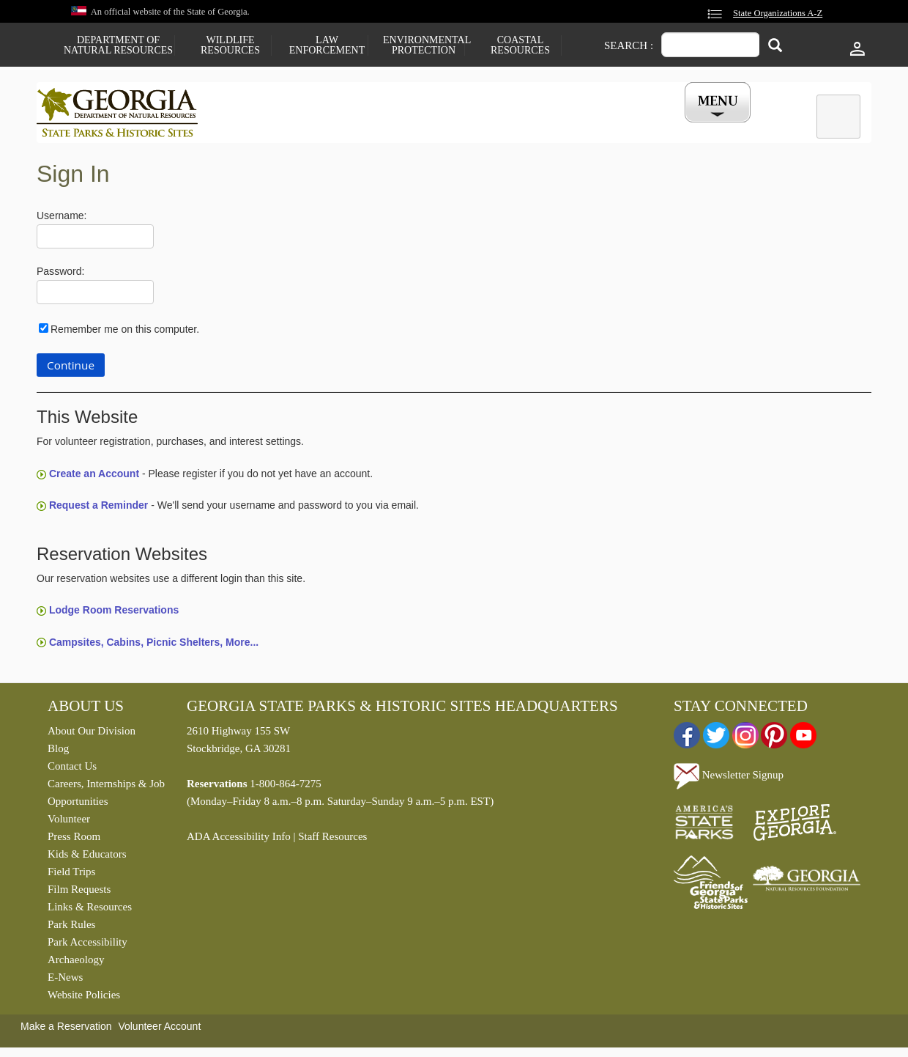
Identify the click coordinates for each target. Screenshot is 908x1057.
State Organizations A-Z (777, 13)
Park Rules (71, 928)
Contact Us (72, 770)
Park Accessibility (87, 945)
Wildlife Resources (230, 45)
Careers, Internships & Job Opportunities (106, 796)
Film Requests (79, 893)
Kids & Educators (87, 857)
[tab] (838, 117)
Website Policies (84, 998)
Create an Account (94, 477)
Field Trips (71, 875)
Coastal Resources (520, 45)
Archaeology (76, 963)
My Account (694, 127)
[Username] (95, 240)
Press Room (74, 840)
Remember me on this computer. (125, 332)
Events (616, 127)
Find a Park (263, 127)
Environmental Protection (423, 45)
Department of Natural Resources (118, 45)
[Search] (775, 46)
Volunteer (69, 822)
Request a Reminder (98, 509)
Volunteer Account (159, 1030)
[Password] (95, 296)
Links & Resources (90, 910)
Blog (58, 752)
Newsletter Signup (729, 778)
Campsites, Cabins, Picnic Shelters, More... (153, 645)
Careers (441, 127)
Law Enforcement (327, 45)
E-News (65, 981)
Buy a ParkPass (530, 127)
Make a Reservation (66, 1030)
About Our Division (91, 734)
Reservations (355, 127)
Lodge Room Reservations (114, 613)
